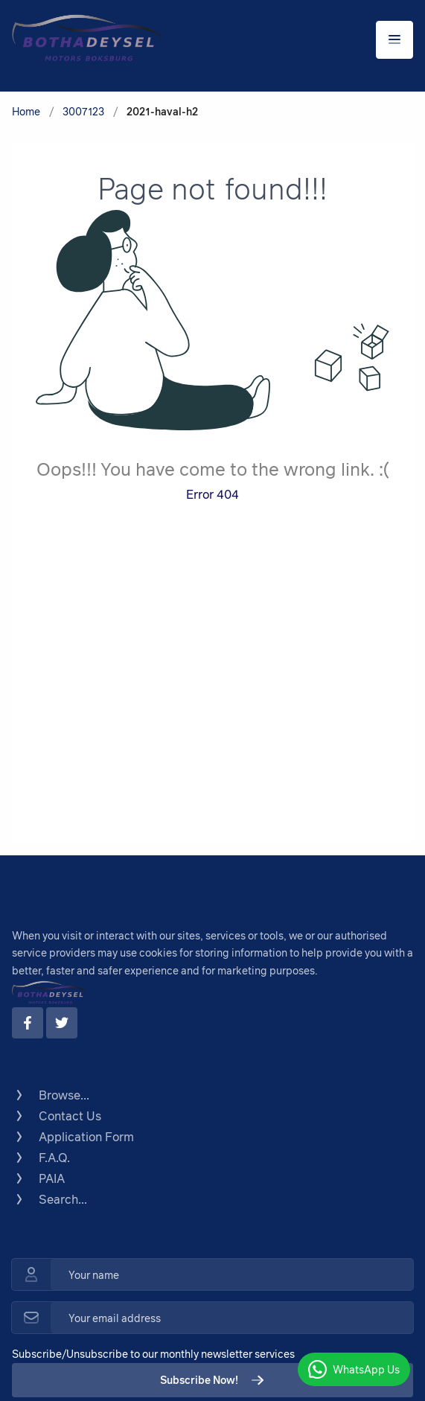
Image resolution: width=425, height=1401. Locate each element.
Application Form (73, 1137)
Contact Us (56, 1116)
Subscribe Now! (212, 1380)
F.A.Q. (41, 1157)
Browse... (50, 1095)
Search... (49, 1199)
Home (26, 111)
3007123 (83, 111)
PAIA (38, 1178)
